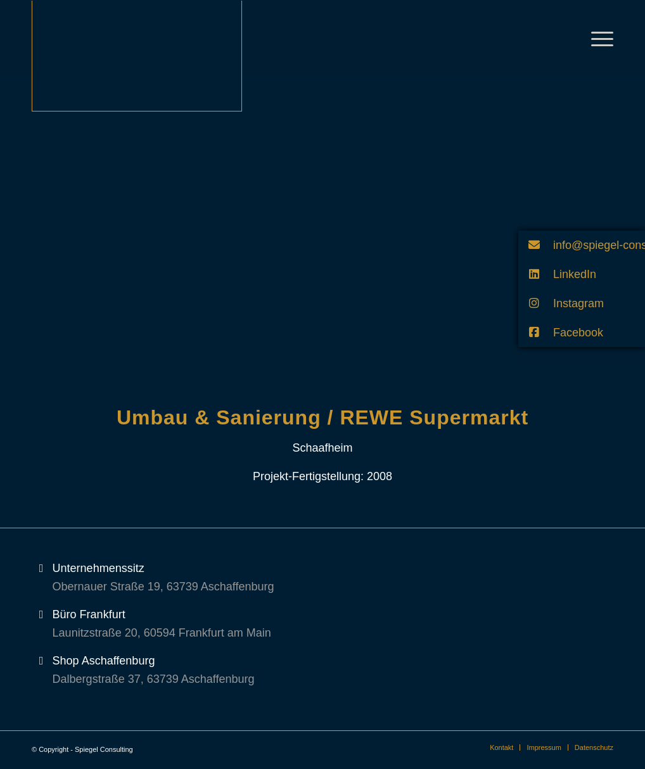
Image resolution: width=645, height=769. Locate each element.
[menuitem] (501, 747)
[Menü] (598, 37)
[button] (581, 245)
